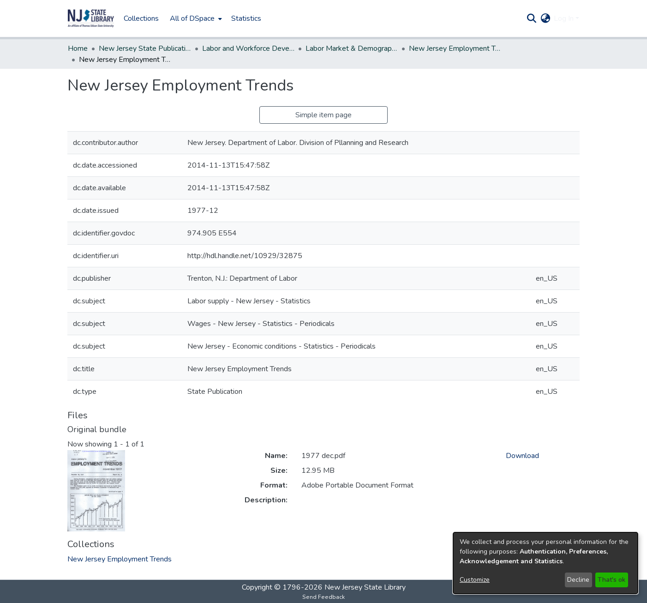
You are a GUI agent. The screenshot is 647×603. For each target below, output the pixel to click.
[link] (119, 559)
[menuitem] (195, 18)
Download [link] (522, 456)
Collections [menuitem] (141, 18)
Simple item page (323, 115)
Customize (475, 579)
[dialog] (545, 563)
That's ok (611, 579)
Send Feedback (323, 597)
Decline (578, 579)
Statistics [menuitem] (246, 18)
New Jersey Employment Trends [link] (455, 48)
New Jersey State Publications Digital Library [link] (145, 48)
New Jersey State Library (365, 587)
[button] (90, 18)
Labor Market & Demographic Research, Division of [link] (352, 48)
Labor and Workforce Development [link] (248, 48)
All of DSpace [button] (192, 18)
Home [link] (78, 48)
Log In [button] (564, 18)
